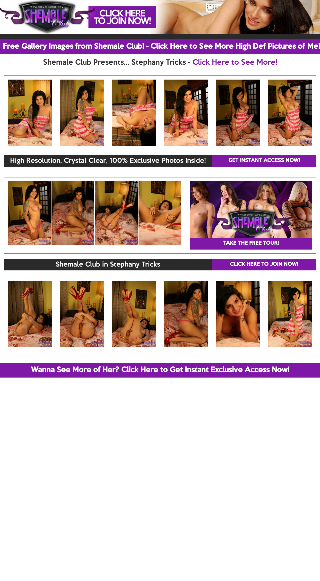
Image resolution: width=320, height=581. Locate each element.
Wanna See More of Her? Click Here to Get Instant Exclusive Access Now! (160, 370)
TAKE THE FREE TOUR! (251, 243)
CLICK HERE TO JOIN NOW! (264, 264)
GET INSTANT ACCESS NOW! (264, 160)
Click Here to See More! (235, 62)
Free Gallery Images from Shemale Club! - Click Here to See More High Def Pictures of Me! (161, 46)
